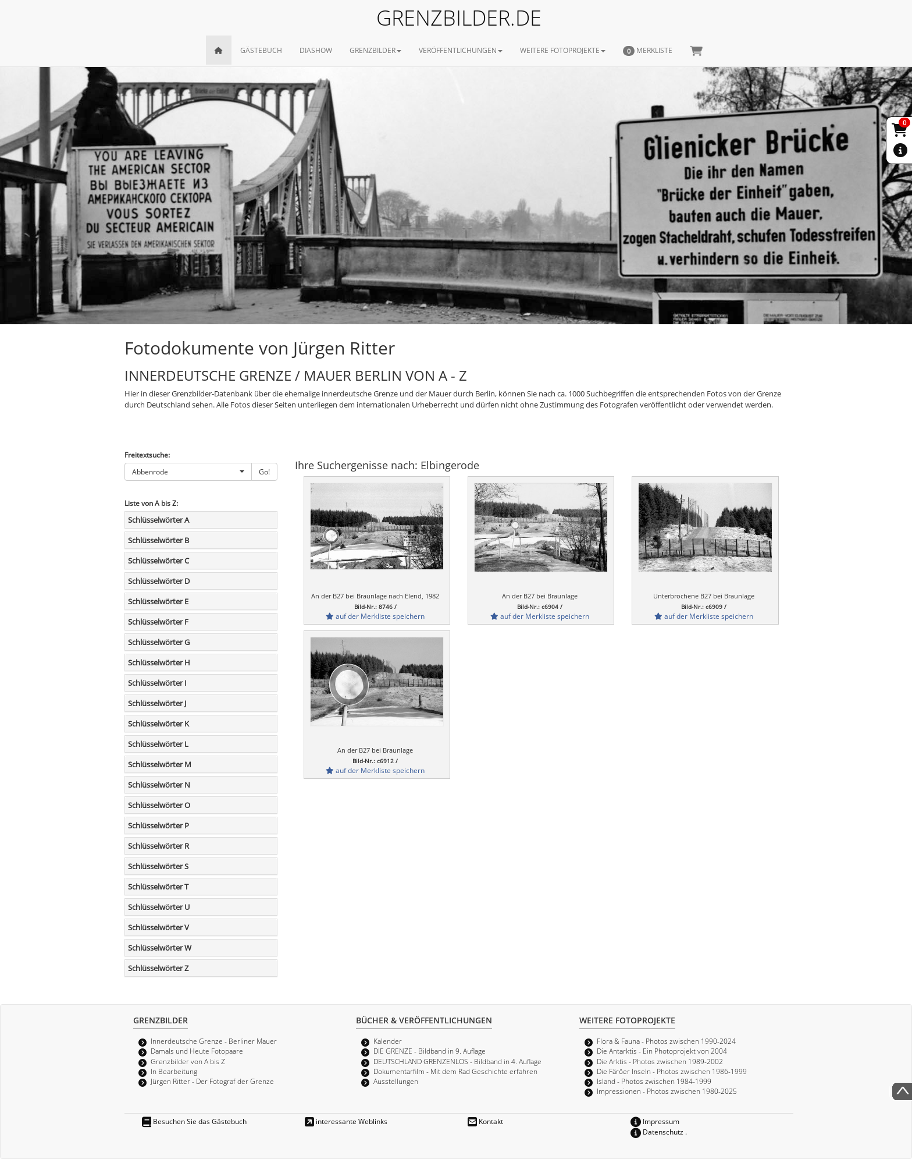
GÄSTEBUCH (261, 50)
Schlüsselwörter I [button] (157, 683)
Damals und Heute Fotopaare (197, 1050)
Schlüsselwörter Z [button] (158, 968)
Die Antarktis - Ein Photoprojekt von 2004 (662, 1050)
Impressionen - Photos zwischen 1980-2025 (667, 1091)
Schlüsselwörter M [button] (159, 764)
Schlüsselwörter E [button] (158, 601)
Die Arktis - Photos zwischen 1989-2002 (660, 1061)
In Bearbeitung (174, 1071)
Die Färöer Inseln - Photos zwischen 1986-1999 (672, 1071)
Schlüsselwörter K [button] (158, 723)
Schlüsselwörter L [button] (158, 744)
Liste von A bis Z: (151, 503)
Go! (264, 471)
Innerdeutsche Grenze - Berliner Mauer (214, 1040)
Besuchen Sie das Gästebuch (194, 1121)
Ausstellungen (395, 1081)
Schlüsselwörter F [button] (158, 621)
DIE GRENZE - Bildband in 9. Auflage (429, 1050)
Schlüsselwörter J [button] (157, 703)
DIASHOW (316, 50)
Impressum (654, 1121)
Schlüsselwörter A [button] (158, 520)
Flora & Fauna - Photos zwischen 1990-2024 (666, 1040)
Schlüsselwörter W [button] (159, 947)
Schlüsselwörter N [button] (159, 784)
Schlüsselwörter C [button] (158, 560)
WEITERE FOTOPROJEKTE (562, 50)
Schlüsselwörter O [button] (159, 805)
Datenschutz (656, 1131)
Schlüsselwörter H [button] (159, 662)
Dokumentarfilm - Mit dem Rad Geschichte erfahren (455, 1071)
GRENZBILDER (375, 50)
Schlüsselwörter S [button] (158, 866)
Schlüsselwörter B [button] (158, 540)
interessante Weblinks (346, 1121)
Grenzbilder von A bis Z (188, 1061)
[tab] (201, 520)
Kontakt (485, 1121)
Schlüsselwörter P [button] (158, 825)
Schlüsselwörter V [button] (158, 927)
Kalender (387, 1040)
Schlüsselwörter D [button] (159, 581)
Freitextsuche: (147, 454)
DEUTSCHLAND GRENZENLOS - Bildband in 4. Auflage (457, 1061)
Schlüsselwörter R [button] (158, 846)
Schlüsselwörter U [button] (159, 907)
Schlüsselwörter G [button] (159, 642)
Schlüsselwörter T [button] (158, 886)
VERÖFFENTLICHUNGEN (461, 50)
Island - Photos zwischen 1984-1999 (654, 1081)
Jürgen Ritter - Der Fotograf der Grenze (212, 1081)
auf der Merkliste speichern (375, 616)
